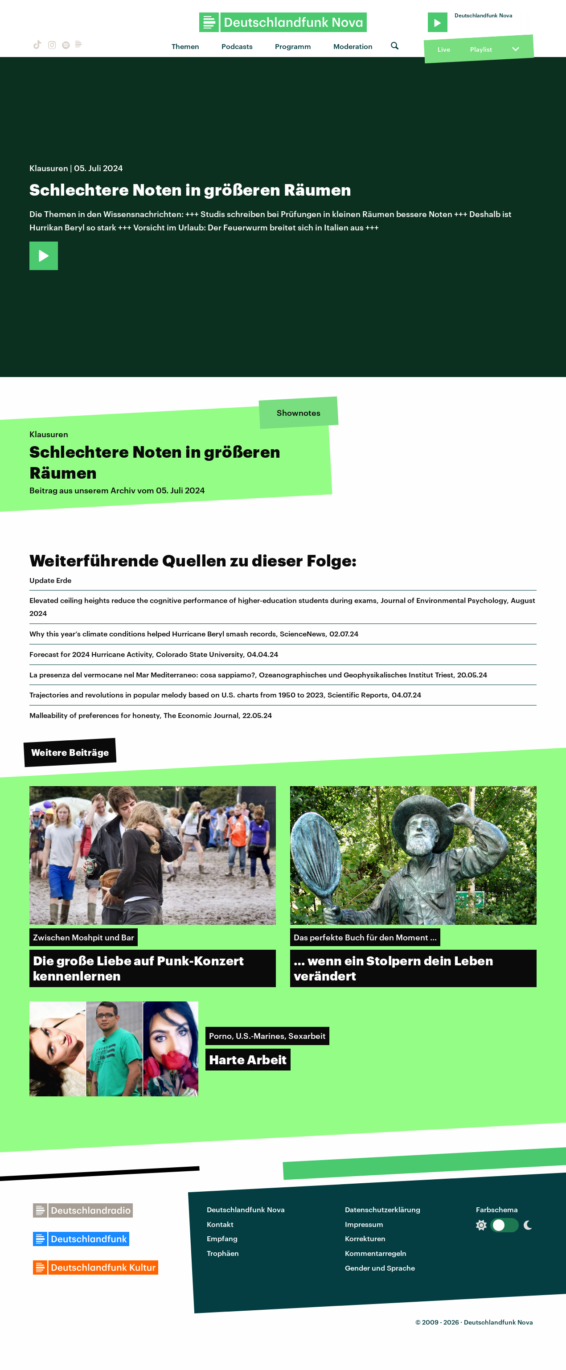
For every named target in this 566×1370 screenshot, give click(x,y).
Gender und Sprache (380, 1267)
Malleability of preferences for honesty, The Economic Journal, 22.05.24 (150, 715)
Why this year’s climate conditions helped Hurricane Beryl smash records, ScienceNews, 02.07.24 (193, 633)
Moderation (353, 46)
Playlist (481, 49)
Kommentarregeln (375, 1253)
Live (444, 49)
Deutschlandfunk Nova (246, 1209)
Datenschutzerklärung (382, 1209)
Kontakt (220, 1224)
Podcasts (237, 46)
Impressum (364, 1224)
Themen (185, 46)
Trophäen (223, 1253)
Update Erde (50, 580)
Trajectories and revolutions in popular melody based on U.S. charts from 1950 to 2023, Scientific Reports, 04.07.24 (225, 694)
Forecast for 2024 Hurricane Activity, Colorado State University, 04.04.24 (153, 654)
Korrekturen (365, 1238)
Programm (293, 46)
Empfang (222, 1238)
